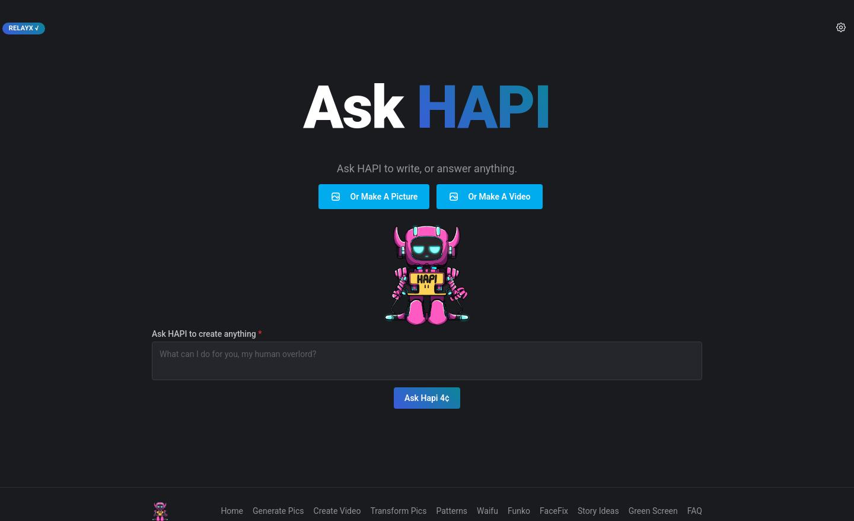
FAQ (694, 511)
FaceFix (554, 511)
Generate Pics (278, 511)
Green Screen (653, 511)
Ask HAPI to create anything (207, 334)
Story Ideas (598, 511)
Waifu (487, 511)
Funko (519, 511)
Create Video (337, 511)
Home (232, 511)
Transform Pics (398, 511)
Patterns (451, 511)
